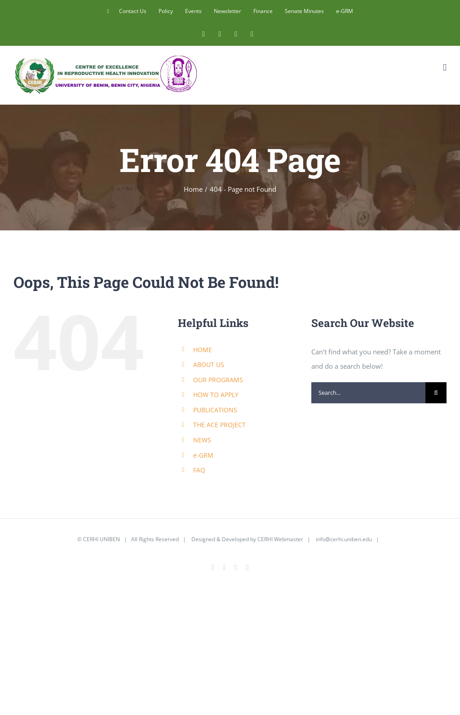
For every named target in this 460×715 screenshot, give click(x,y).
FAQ (199, 470)
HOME (202, 349)
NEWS (202, 440)
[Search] (436, 392)
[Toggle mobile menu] (445, 67)
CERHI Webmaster (280, 539)
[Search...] (368, 392)
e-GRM (203, 455)
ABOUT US (208, 364)
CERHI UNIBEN (101, 539)
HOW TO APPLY (216, 394)
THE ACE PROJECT (219, 424)
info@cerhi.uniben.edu (344, 539)
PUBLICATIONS (215, 410)
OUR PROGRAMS (218, 379)
